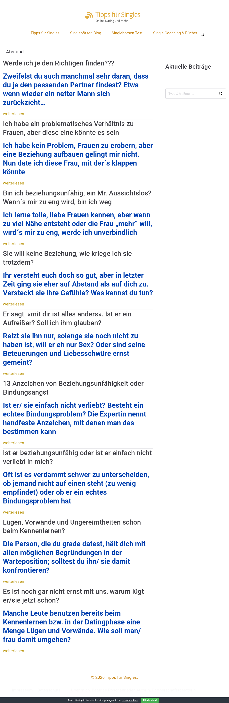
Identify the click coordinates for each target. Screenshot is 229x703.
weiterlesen (13, 113)
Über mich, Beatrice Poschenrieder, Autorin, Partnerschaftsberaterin (133, 690)
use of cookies (130, 700)
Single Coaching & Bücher (175, 33)
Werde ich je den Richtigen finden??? (58, 63)
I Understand (150, 700)
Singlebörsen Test (127, 33)
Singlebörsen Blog (85, 33)
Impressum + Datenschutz (36, 690)
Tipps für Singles (45, 33)
